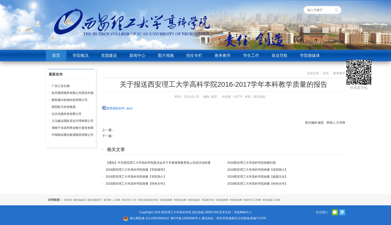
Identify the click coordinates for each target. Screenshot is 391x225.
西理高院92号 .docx (119, 108)
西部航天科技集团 (64, 107)
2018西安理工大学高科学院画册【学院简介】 (136, 176)
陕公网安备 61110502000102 (149, 218)
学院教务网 (235, 200)
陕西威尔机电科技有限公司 (70, 100)
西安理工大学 (129, 200)
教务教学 (223, 55)
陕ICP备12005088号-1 (185, 218)
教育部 (68, 200)
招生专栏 (194, 55)
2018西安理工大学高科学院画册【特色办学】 (136, 183)
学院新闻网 (166, 200)
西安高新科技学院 (148, 200)
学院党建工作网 (271, 200)
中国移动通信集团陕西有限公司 (73, 135)
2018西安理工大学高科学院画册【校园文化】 (257, 176)
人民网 (116, 200)
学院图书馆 (207, 200)
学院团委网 (221, 200)
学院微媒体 (310, 55)
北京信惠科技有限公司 (67, 114)
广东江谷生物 (61, 86)
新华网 (107, 200)
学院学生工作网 (252, 200)
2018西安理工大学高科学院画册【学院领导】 (136, 169)
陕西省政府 (79, 200)
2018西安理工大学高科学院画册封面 (251, 162)
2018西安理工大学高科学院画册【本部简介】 (257, 169)
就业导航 (280, 55)
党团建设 (109, 55)
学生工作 (251, 55)
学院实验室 (194, 200)
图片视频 (166, 55)
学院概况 (81, 55)
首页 (56, 55)
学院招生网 (180, 200)
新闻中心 (137, 55)
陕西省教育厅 (94, 200)
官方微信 (335, 212)
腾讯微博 (342, 212)
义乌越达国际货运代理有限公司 (73, 121)
